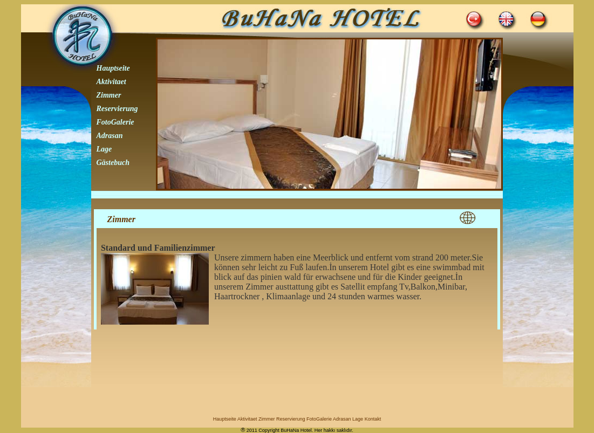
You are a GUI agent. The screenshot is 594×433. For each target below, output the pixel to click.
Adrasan (110, 136)
